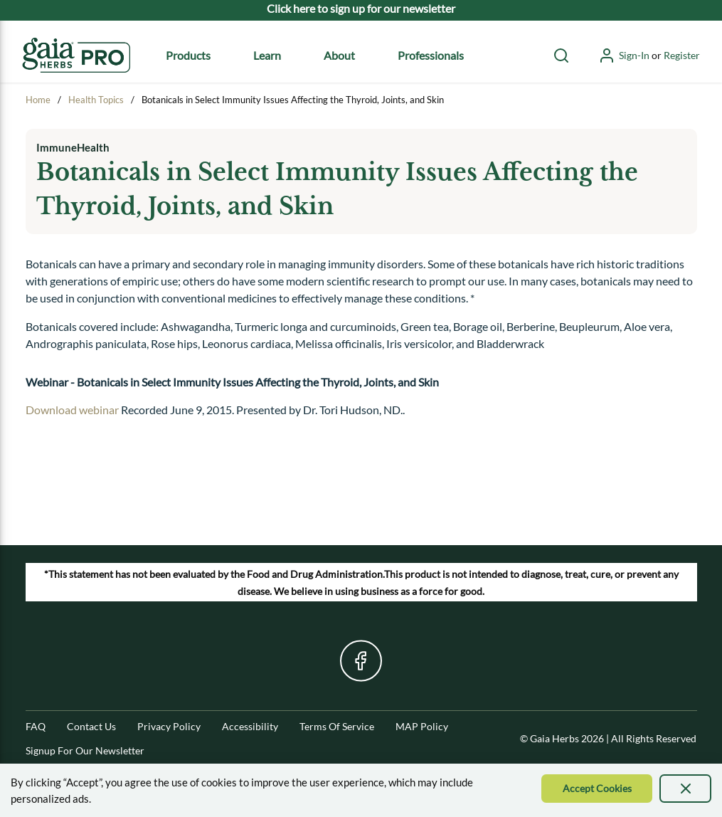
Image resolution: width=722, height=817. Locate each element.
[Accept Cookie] (596, 788)
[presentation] (685, 788)
